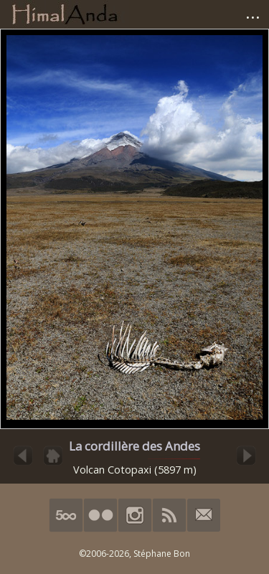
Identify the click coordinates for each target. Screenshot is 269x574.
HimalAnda (64, 14)
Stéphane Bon (161, 553)
